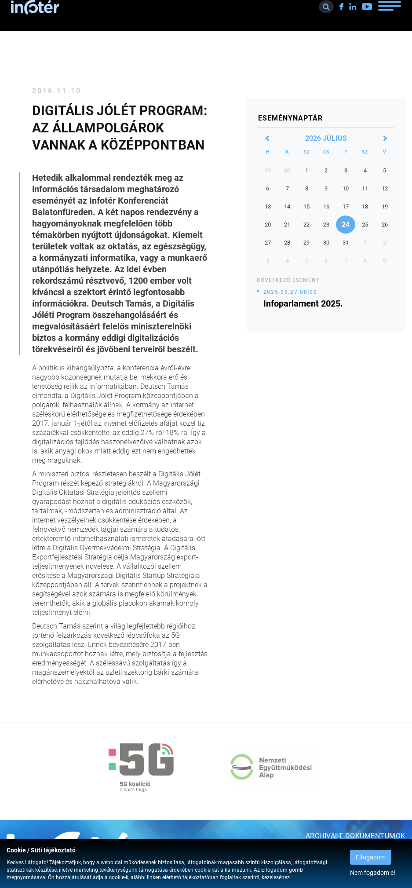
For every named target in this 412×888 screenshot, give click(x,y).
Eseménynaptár (290, 118)
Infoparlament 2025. (303, 303)
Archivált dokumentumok (355, 836)
